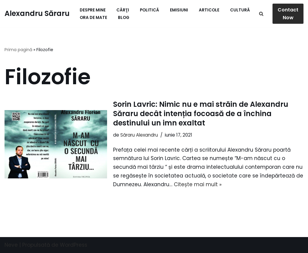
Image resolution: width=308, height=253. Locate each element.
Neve (11, 244)
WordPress (73, 244)
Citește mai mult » (198, 184)
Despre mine (93, 10)
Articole (209, 10)
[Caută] (261, 13)
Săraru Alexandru (139, 135)
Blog (123, 17)
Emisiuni (179, 10)
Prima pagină (18, 50)
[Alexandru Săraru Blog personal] (37, 14)
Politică (149, 10)
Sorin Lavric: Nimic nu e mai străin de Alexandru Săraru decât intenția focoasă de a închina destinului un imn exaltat (200, 113)
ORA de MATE (93, 17)
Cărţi (122, 10)
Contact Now (288, 13)
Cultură (240, 10)
